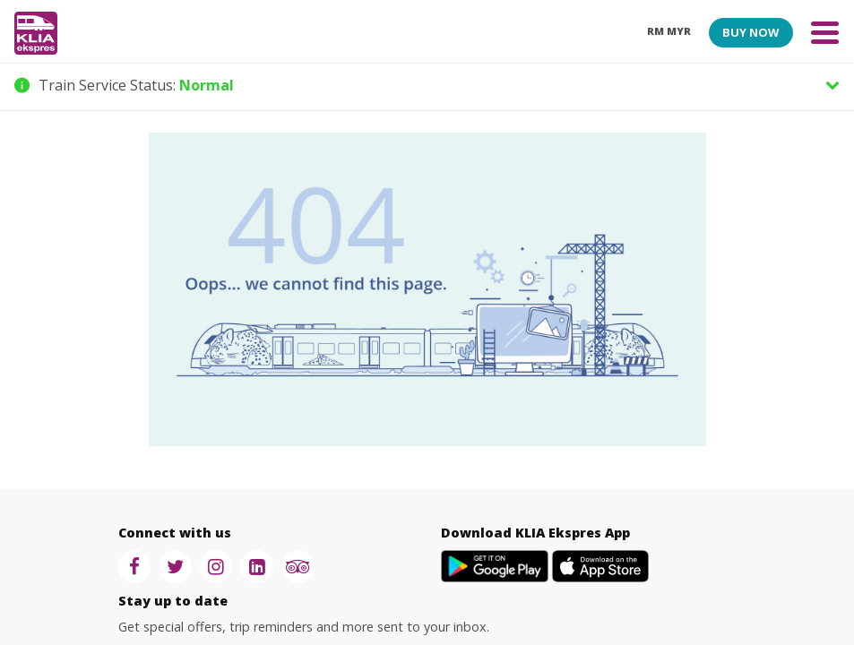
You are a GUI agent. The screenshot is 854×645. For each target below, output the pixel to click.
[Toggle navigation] (825, 32)
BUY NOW (750, 32)
